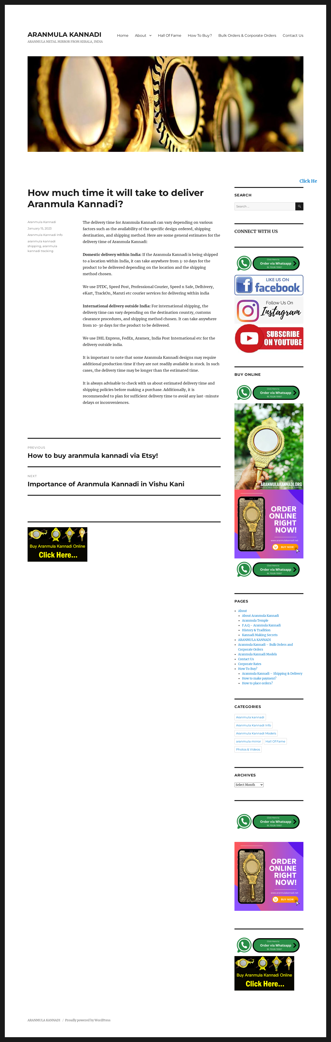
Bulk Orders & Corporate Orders (247, 35)
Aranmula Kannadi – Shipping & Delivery (272, 674)
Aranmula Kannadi (42, 222)
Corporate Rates (249, 664)
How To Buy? (200, 35)
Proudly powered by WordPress (88, 1020)
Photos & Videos (248, 749)
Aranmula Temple (255, 621)
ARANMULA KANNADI (64, 34)
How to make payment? (259, 678)
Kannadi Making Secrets (260, 635)
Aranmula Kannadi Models (257, 654)
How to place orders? (257, 683)
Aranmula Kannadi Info (45, 235)
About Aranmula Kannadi (260, 616)
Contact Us (293, 35)
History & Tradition (256, 630)
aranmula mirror (248, 741)
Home (122, 35)
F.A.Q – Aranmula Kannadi (261, 625)
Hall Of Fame (169, 35)
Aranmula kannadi (250, 717)
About (140, 35)
